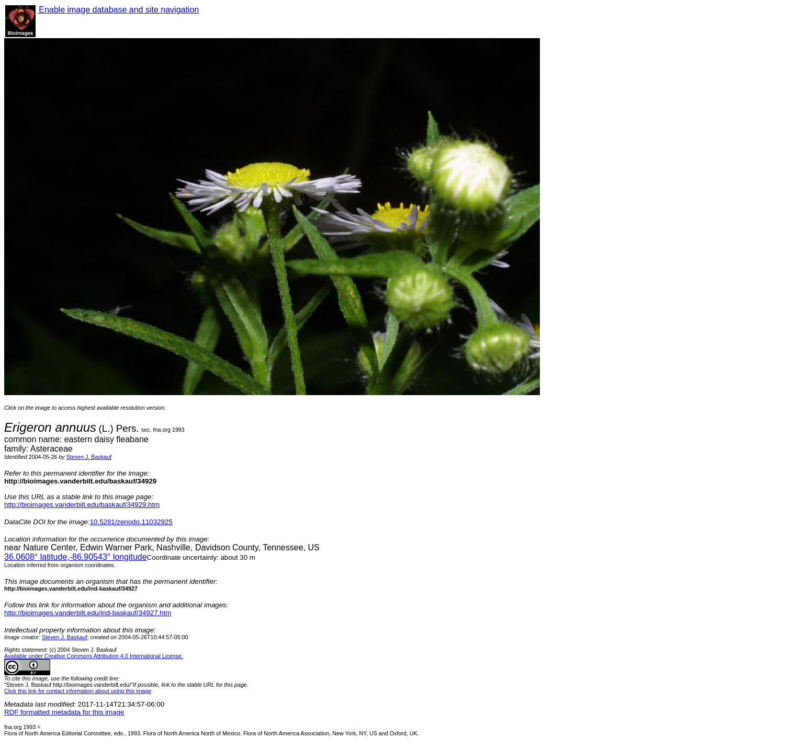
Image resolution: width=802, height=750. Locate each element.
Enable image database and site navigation (118, 9)
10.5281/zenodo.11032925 (131, 522)
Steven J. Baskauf (88, 457)
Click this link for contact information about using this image (77, 691)
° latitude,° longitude (75, 556)
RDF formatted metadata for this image (64, 712)
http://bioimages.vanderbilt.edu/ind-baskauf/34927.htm (87, 613)
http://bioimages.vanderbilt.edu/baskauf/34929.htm (82, 505)
